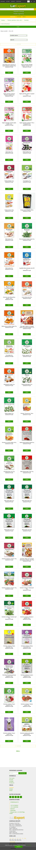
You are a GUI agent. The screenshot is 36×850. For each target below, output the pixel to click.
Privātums (18, 1)
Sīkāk (9, 72)
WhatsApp (12, 810)
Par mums (3, 1)
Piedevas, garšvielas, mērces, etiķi (14, 20)
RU (31, 1)
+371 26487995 (13, 807)
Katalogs (12, 17)
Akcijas (11, 789)
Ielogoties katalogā (18, 11)
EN (34, 1)
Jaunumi (19, 17)
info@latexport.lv (14, 802)
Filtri (18, 27)
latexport (12, 809)
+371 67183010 (13, 805)
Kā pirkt (8, 1)
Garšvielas (26, 20)
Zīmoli (24, 17)
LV (28, 1)
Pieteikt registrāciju (18, 14)
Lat (18, 6)
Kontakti (13, 1)
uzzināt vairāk (28, 845)
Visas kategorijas (5, 24)
